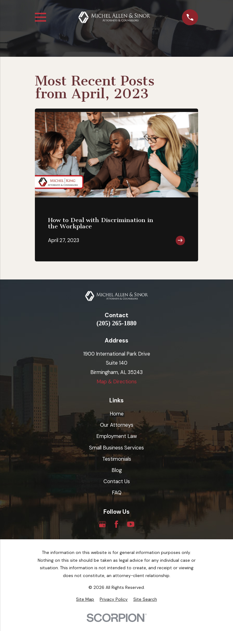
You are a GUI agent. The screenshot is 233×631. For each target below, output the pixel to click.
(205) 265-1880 (117, 323)
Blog (117, 470)
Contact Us (116, 481)
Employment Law (116, 436)
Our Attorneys (116, 425)
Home (117, 413)
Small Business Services (116, 447)
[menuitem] (85, 599)
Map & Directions (117, 381)
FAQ (116, 492)
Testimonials (116, 459)
